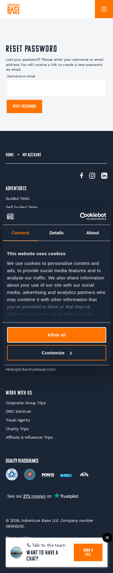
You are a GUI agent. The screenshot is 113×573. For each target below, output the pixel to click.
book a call (88, 552)
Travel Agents (18, 420)
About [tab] (92, 232)
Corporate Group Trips (26, 403)
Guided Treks (18, 198)
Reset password (24, 106)
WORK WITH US (19, 393)
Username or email (21, 76)
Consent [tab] (20, 232)
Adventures (16, 188)
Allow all (56, 334)
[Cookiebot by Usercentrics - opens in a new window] (80, 216)
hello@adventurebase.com (30, 369)
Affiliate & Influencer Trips (29, 437)
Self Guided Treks (22, 207)
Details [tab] (56, 232)
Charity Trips (17, 429)
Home (10, 155)
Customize (57, 352)
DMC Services (18, 411)
